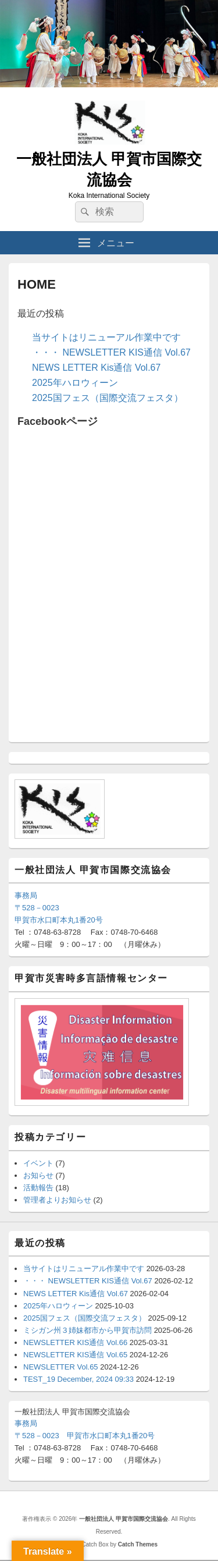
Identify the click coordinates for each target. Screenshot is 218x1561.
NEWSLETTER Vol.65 (60, 1367)
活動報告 (38, 1187)
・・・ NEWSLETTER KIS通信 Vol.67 (111, 352)
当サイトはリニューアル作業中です (106, 337)
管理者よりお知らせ (57, 1199)
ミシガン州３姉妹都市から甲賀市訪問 (87, 1330)
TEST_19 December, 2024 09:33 (78, 1379)
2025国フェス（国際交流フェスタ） (107, 398)
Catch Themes (138, 1544)
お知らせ (38, 1175)
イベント (38, 1163)
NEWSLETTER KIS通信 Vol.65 (75, 1354)
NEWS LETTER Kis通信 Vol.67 (96, 367)
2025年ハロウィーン (75, 383)
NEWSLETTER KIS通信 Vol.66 (75, 1342)
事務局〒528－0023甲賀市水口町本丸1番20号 (59, 907)
